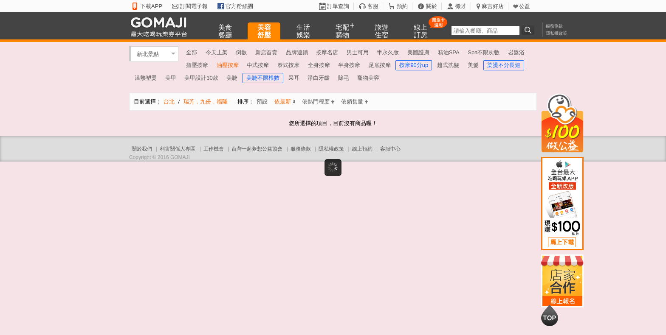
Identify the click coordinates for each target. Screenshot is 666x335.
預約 (402, 6)
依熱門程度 (318, 101)
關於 (431, 6)
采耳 (293, 78)
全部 (191, 52)
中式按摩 (258, 65)
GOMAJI (161, 26)
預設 (262, 101)
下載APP (151, 6)
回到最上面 (549, 315)
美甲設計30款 (201, 78)
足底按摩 (380, 65)
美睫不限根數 (262, 78)
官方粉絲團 (239, 6)
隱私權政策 (556, 33)
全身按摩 (319, 65)
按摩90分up (413, 65)
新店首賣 (266, 52)
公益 (524, 6)
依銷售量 (354, 101)
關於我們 (142, 149)
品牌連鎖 (297, 52)
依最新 (285, 101)
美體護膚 (418, 52)
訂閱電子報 (194, 6)
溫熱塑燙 (146, 78)
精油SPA (449, 52)
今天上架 (217, 52)
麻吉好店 (493, 6)
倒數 (241, 52)
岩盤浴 (516, 52)
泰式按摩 (288, 65)
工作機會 (213, 149)
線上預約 (362, 149)
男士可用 (358, 52)
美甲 (170, 78)
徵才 (460, 6)
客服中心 (390, 149)
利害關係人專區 (177, 149)
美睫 (231, 78)
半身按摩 (349, 65)
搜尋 (529, 30)
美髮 (473, 65)
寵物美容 (368, 78)
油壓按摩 (228, 65)
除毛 (343, 78)
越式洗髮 (448, 65)
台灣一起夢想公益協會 (256, 149)
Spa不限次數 (484, 52)
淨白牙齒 (319, 78)
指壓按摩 (197, 65)
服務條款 (554, 26)
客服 (372, 6)
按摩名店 (327, 52)
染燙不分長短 (503, 65)
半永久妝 (388, 52)
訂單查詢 (338, 6)
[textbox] (485, 30)
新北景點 (148, 53)
